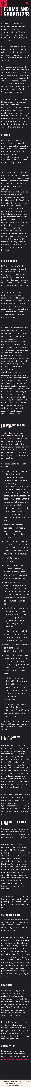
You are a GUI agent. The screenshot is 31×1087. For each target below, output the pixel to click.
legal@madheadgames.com (16, 1059)
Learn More (19, 1083)
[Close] (28, 1081)
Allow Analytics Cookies (15, 1085)
